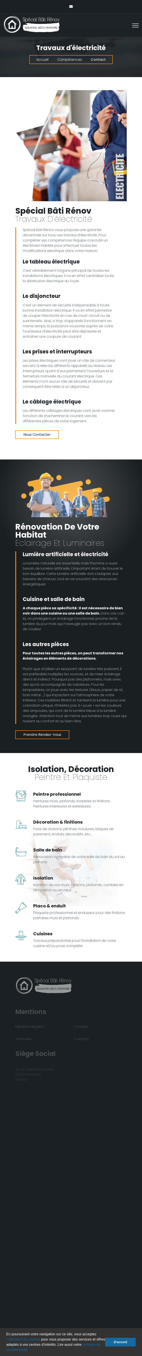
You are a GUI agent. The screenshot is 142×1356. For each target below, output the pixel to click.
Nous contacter (37, 434)
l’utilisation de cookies (23, 1339)
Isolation (43, 878)
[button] (29, 1350)
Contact (98, 59)
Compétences (69, 59)
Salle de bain (47, 850)
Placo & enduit (49, 906)
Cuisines (42, 934)
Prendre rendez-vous (42, 734)
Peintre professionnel (57, 794)
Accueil (42, 59)
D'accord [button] (120, 1342)
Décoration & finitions (58, 822)
